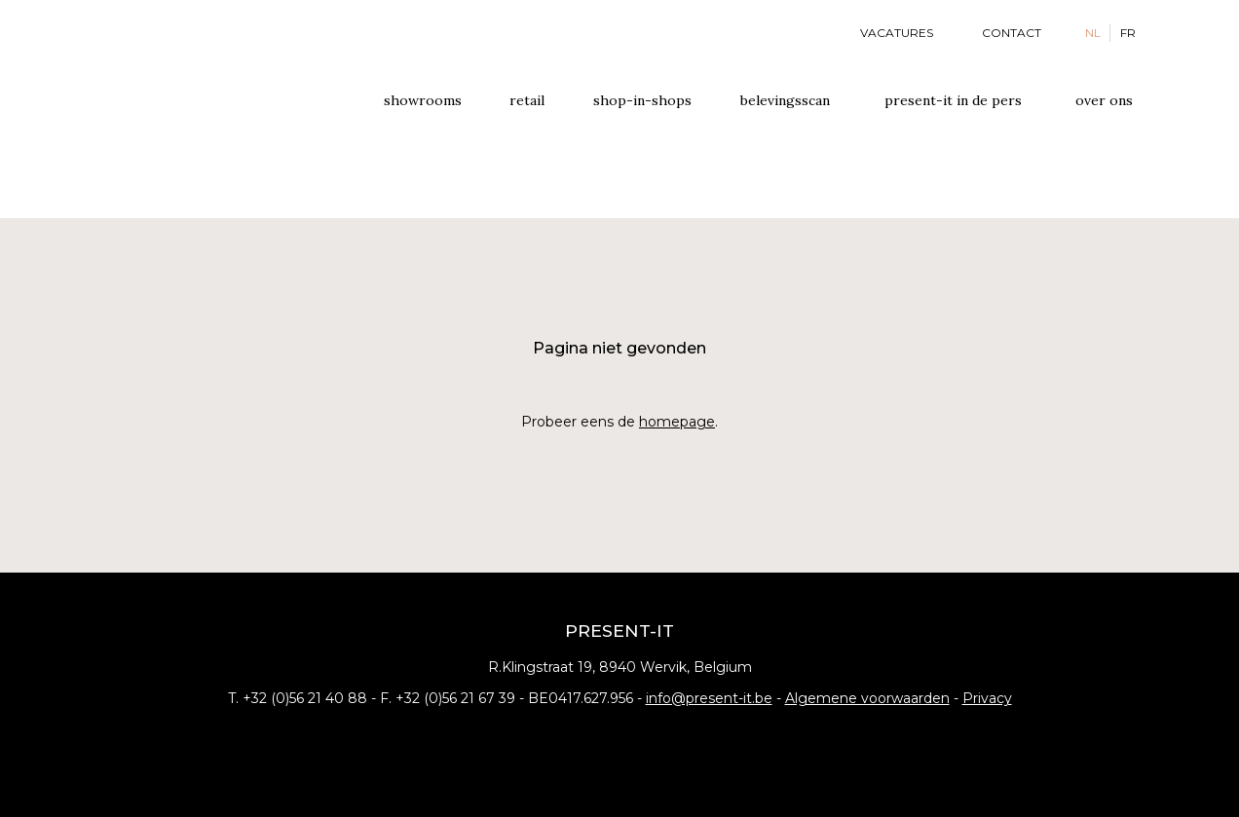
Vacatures (896, 32)
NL (1093, 32)
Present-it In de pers (953, 100)
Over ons (1104, 100)
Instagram (619, 738)
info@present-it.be (709, 698)
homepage (677, 421)
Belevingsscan (785, 100)
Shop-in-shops (642, 100)
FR (1128, 32)
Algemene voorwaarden (867, 698)
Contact (1011, 32)
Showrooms (423, 100)
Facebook (589, 738)
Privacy (987, 698)
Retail (526, 100)
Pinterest (649, 738)
